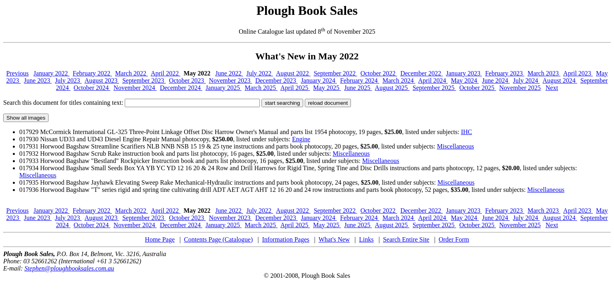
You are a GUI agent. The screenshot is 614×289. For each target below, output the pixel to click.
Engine (301, 139)
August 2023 (102, 80)
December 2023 (276, 80)
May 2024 (464, 80)
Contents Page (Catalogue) (218, 239)
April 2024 (433, 80)
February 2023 (505, 73)
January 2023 (464, 73)
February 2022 (92, 73)
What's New (334, 239)
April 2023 (578, 73)
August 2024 (560, 80)
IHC (466, 131)
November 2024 (135, 87)
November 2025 (520, 87)
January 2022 (52, 73)
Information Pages (285, 239)
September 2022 (335, 73)
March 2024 (399, 80)
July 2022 (259, 73)
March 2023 (543, 73)
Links (366, 239)
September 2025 (434, 87)
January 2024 (319, 80)
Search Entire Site (406, 239)
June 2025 (358, 87)
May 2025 (327, 87)
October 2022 (379, 73)
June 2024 (496, 80)
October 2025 (477, 87)
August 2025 (392, 87)
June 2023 (38, 80)
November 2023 (230, 80)
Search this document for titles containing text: (131, 102)
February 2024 (359, 80)
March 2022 (131, 73)
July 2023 (68, 80)
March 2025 (261, 87)
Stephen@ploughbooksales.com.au (69, 268)
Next (551, 87)
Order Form (454, 239)
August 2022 (293, 73)
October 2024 (92, 87)
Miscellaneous (455, 146)
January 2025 (223, 87)
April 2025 (295, 87)
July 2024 (526, 80)
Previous (17, 73)
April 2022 (165, 73)
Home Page (159, 239)
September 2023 (144, 80)
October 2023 (187, 80)
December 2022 (421, 73)
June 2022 (229, 73)
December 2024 (181, 87)
